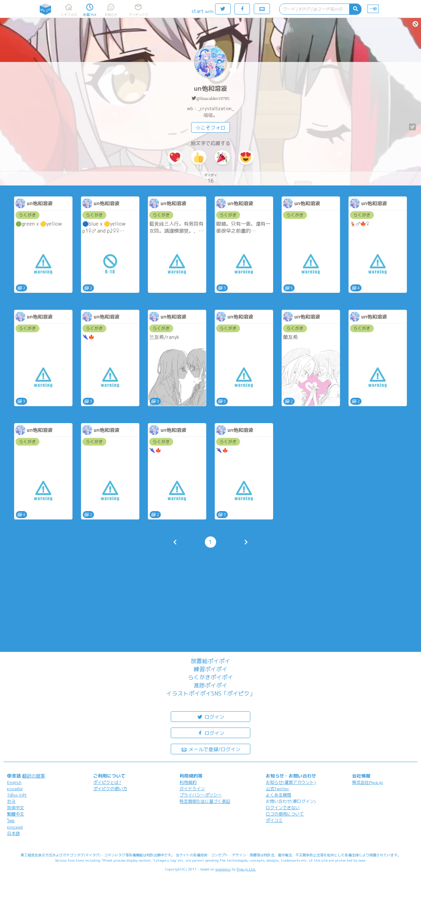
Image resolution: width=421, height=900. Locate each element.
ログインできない (283, 808)
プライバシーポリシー (201, 795)
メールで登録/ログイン (210, 748)
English (14, 782)
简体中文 (15, 808)
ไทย (10, 821)
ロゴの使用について (285, 814)
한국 (11, 801)
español (15, 789)
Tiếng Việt (17, 795)
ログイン (210, 716)
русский (15, 827)
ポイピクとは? (107, 782)
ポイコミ (274, 820)
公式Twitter (277, 789)
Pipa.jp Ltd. (246, 869)
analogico (223, 869)
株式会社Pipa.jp (367, 782)
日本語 (13, 833)
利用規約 (188, 782)
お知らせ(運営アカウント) (291, 782)
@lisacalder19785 (212, 98)
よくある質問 (278, 795)
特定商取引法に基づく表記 (205, 801)
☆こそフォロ (210, 127)
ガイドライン (192, 789)
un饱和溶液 (210, 88)
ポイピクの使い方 (110, 789)
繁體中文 (15, 814)
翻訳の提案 (33, 776)
